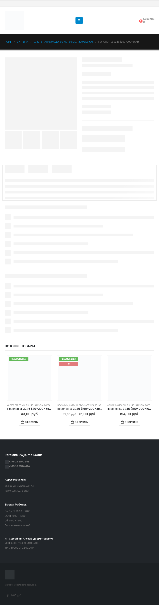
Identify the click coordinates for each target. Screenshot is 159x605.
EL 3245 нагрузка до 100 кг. (40, 405)
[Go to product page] (29, 378)
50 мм (22, 405)
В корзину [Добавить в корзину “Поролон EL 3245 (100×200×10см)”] (131, 422)
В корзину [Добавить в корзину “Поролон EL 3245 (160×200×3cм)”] (81, 422)
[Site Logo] (14, 20)
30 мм (72, 405)
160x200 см (62, 405)
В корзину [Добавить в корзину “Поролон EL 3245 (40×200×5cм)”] (31, 422)
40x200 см (12, 405)
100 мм (110, 405)
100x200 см (120, 405)
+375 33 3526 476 (19, 466)
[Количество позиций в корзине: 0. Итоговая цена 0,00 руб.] (14, 595)
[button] (79, 20)
